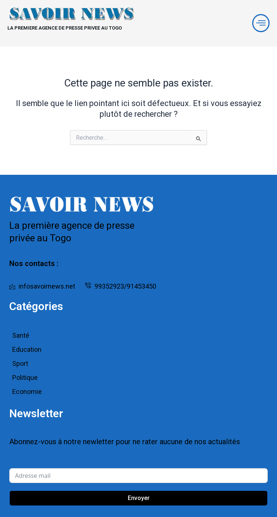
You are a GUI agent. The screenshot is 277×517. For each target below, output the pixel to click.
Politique (25, 377)
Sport (20, 363)
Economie (27, 391)
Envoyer (139, 497)
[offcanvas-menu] (261, 23)
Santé (20, 335)
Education (26, 349)
